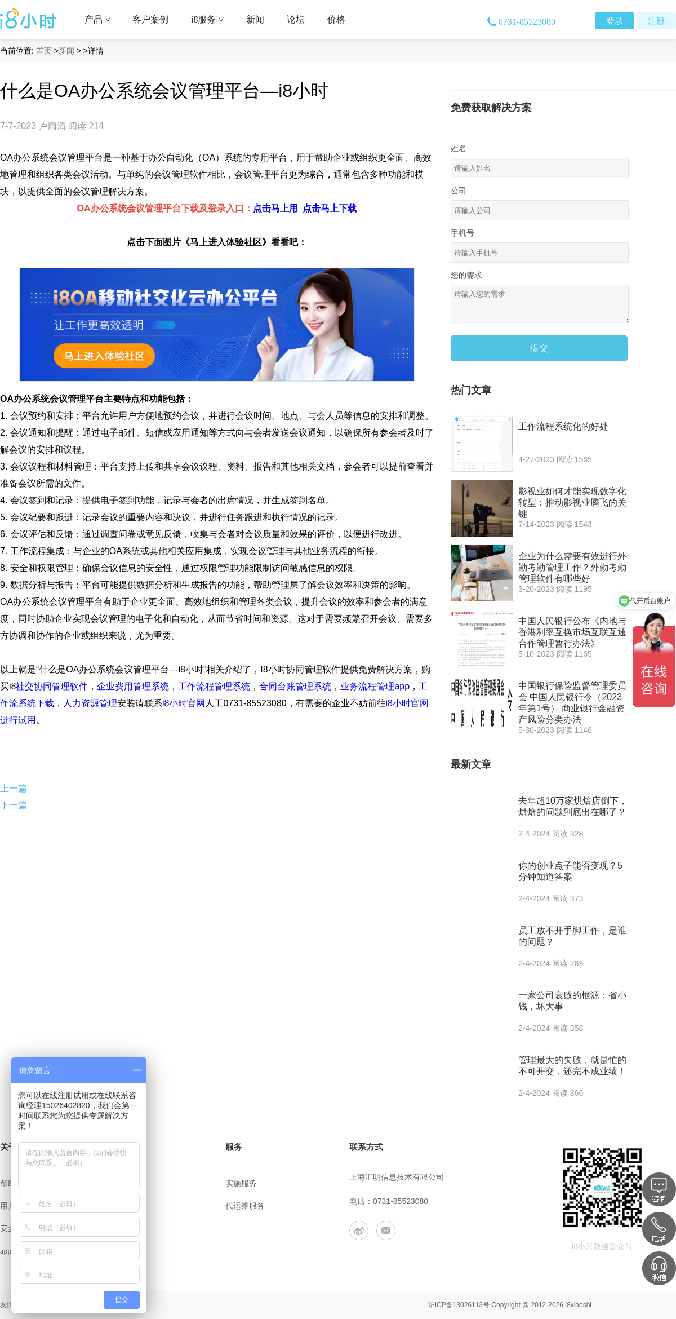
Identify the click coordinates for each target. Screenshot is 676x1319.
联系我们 (128, 1206)
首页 (44, 50)
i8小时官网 (183, 703)
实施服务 (241, 1183)
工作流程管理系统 (214, 686)
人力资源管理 (90, 703)
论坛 (296, 19)
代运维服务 (245, 1206)
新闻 (255, 19)
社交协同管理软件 (52, 686)
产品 (101, 19)
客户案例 (150, 19)
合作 (120, 1251)
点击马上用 (275, 208)
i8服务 (211, 19)
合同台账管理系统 (295, 686)
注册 (656, 20)
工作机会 (128, 1228)
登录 (614, 20)
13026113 (468, 1305)
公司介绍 (128, 1183)
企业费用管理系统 (133, 686)
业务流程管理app (375, 686)
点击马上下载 (330, 208)
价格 (336, 19)
